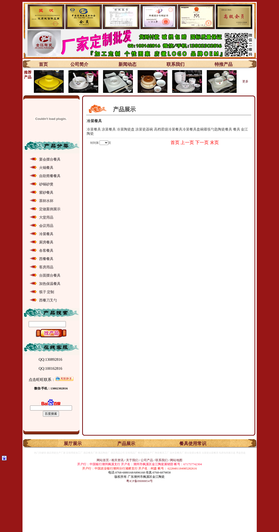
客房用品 (46, 267)
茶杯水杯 (46, 201)
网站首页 (103, 460)
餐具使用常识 (192, 443)
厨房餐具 (46, 242)
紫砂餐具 (46, 192)
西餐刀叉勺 (48, 300)
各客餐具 (46, 250)
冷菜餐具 (46, 234)
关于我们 (132, 460)
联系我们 (175, 64)
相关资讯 (117, 460)
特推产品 (224, 64)
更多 (245, 81)
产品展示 (126, 443)
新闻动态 (127, 64)
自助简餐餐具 (49, 176)
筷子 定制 (46, 292)
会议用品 (46, 226)
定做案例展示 (49, 209)
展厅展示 (73, 443)
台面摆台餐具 (49, 275)
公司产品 (147, 460)
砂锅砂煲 (46, 184)
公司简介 (79, 64)
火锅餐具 (46, 168)
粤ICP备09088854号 (139, 481)
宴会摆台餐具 (49, 159)
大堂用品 (46, 217)
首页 (43, 64)
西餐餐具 (46, 259)
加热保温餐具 (49, 284)
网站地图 (176, 460)
